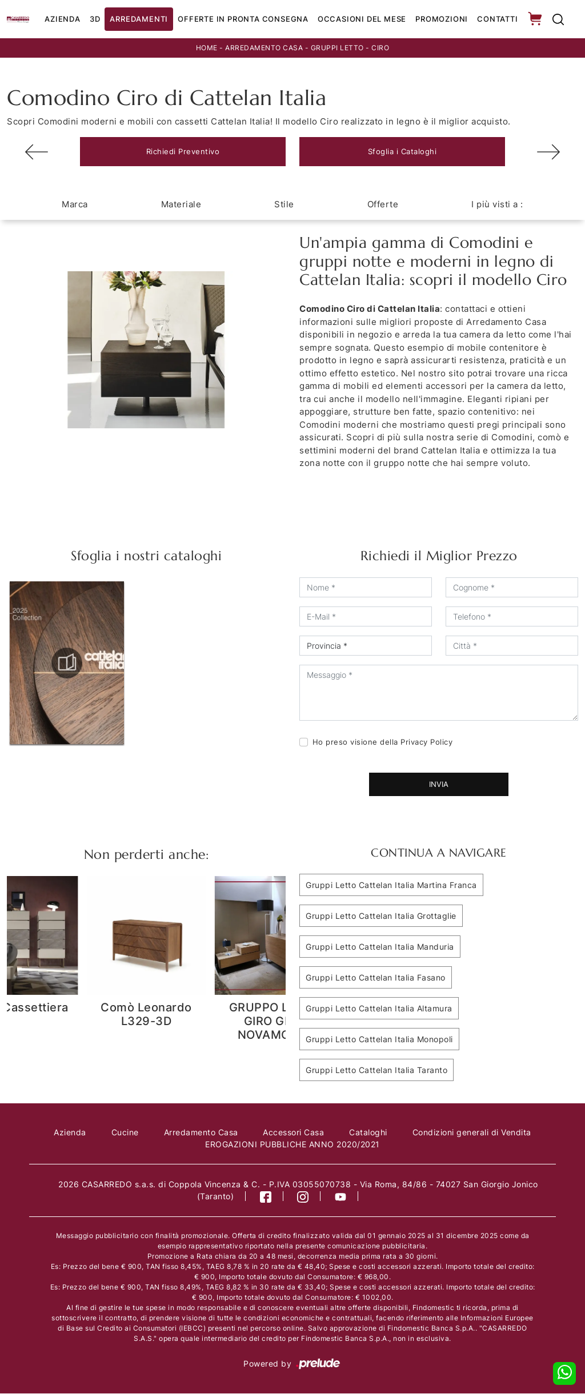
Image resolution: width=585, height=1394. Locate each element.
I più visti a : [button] (497, 204)
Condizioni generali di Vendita (472, 1133)
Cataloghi (369, 1133)
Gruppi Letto (337, 47)
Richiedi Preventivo (183, 151)
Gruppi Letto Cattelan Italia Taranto (376, 1070)
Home (207, 47)
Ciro (380, 47)
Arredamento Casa (264, 47)
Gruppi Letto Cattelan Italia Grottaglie (381, 916)
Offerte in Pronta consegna (243, 18)
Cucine (124, 1133)
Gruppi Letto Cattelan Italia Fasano (376, 978)
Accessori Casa (293, 1133)
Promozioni (441, 18)
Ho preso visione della (382, 742)
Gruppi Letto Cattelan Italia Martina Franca (391, 885)
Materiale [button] (181, 204)
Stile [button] (284, 204)
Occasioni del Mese (362, 18)
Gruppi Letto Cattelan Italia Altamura (379, 1009)
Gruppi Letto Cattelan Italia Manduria (380, 947)
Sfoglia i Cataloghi (402, 151)
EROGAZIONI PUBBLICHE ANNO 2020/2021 (292, 1145)
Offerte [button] (383, 204)
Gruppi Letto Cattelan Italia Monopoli (379, 1040)
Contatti (497, 18)
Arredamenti (139, 18)
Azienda (63, 18)
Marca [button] (75, 204)
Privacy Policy (426, 742)
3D (95, 18)
